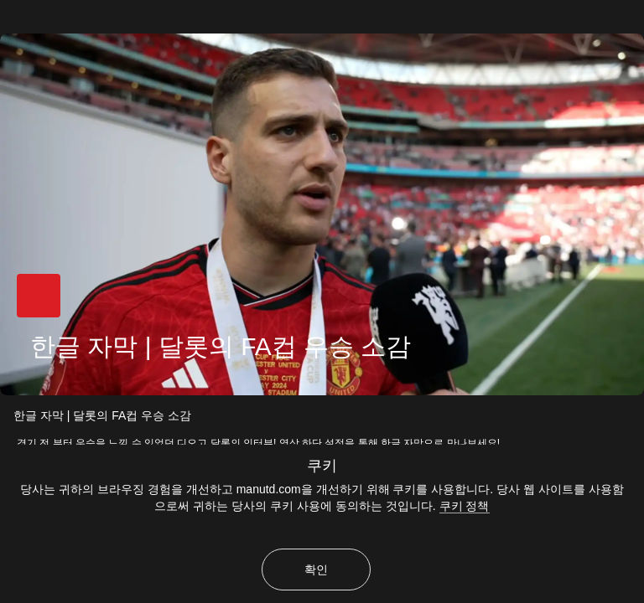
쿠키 (322, 465)
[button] (38, 295)
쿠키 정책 (464, 506)
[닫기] (634, 10)
